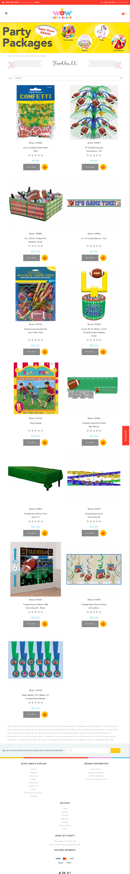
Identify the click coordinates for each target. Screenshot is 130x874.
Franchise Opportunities (96, 779)
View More (31, 167)
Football (43, 56)
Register (65, 812)
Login (65, 809)
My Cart (65, 819)
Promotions (33, 783)
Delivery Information (34, 793)
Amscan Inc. (96, 769)
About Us (33, 776)
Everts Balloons (96, 776)
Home (9, 56)
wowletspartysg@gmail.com (68, 845)
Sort (10, 78)
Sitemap (33, 796)
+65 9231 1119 (70, 841)
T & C (65, 829)
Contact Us (126, 435)
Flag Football (35, 423)
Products (19, 56)
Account (65, 815)
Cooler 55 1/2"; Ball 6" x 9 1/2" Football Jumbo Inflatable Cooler (94, 332)
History (65, 822)
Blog (34, 779)
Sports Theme (31, 56)
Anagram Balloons (96, 773)
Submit (115, 750)
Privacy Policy (65, 825)
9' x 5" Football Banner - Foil (94, 238)
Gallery (33, 773)
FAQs (33, 789)
